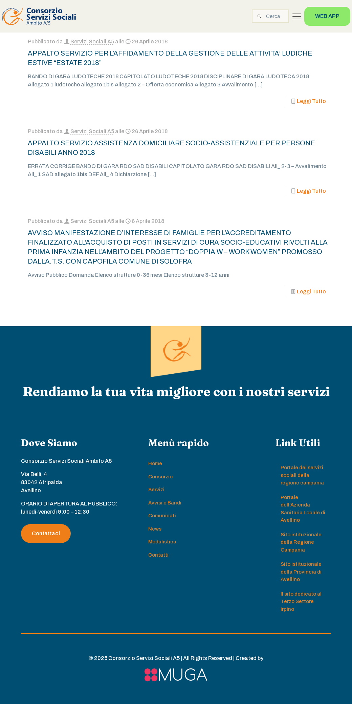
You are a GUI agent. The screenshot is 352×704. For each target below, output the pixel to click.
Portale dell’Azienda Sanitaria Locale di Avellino (303, 509)
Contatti (158, 555)
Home (155, 463)
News (154, 529)
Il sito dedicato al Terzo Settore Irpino (301, 601)
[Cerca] (270, 16)
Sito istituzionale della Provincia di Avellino (301, 571)
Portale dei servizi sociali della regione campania (302, 475)
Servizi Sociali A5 (92, 41)
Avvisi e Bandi (164, 502)
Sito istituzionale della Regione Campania (301, 542)
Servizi (156, 489)
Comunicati (162, 515)
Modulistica (162, 541)
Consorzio (160, 476)
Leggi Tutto (311, 101)
